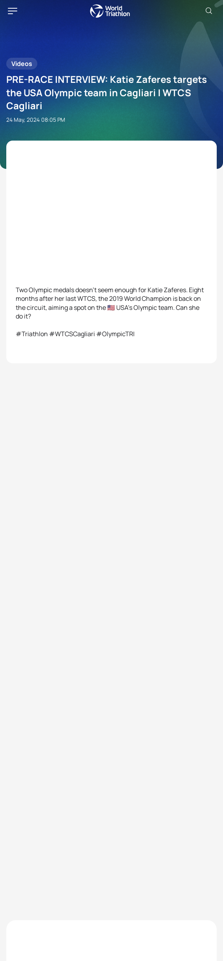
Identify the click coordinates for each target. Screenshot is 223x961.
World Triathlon (110, 11)
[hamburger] (12, 11)
